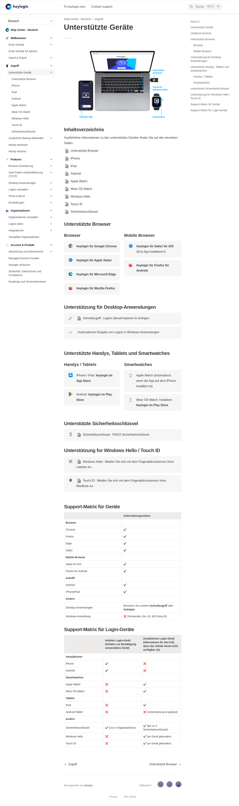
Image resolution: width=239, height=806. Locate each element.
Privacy (113, 796)
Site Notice (130, 796)
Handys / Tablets (203, 76)
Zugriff (99, 19)
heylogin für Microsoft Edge (96, 274)
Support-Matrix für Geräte (205, 104)
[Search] (205, 7)
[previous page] (70, 764)
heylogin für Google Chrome (96, 246)
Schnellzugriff (158, 605)
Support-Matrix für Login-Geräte (208, 110)
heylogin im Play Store (152, 405)
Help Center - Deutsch (77, 19)
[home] (32, 7)
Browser (198, 45)
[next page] (165, 764)
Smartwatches (201, 82)
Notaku (88, 785)
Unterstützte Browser (202, 39)
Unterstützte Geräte (201, 27)
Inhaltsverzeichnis (200, 33)
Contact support (101, 6)
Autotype (129, 609)
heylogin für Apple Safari (94, 260)
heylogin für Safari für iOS (154, 246)
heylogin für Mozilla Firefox (95, 288)
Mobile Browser (202, 51)
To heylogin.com (74, 6)
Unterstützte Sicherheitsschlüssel (209, 88)
